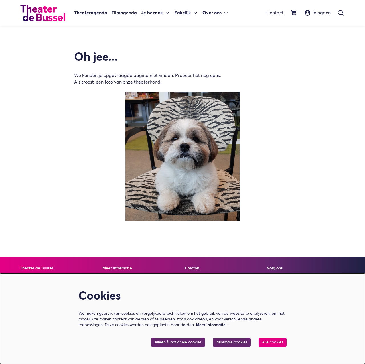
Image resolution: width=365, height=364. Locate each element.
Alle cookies (272, 342)
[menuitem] (90, 13)
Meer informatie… (213, 325)
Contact (274, 13)
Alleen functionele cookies (178, 342)
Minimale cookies (231, 342)
